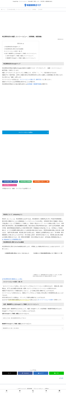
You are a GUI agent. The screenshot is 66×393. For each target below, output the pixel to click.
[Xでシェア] (9, 373)
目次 (18, 43)
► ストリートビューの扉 (45, 300)
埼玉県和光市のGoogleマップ (12, 46)
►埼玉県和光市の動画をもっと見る (12, 279)
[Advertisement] (33, 24)
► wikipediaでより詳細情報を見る (11, 239)
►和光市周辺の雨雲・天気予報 (10, 181)
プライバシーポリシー (38, 388)
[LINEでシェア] (56, 373)
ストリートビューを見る (25, 132)
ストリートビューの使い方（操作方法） (31, 79)
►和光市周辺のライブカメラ (9, 185)
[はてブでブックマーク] (40, 373)
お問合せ (47, 388)
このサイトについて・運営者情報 (24, 388)
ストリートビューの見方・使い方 (13, 51)
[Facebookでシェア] (25, 373)
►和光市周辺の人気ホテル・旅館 (41, 181)
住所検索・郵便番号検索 (34, 84)
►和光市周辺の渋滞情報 (25, 181)
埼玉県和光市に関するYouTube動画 (14, 49)
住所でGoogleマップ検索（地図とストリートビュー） (20, 55)
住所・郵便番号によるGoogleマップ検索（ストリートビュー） (21, 53)
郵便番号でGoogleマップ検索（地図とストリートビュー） (21, 58)
